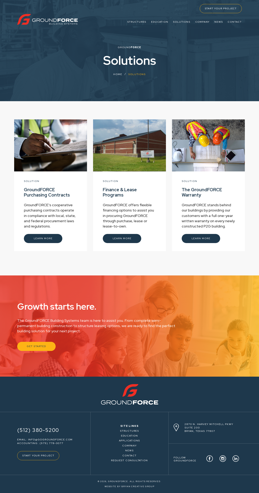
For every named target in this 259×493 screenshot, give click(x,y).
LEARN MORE (43, 238)
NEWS (218, 21)
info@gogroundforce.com (50, 439)
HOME (117, 74)
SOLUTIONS (181, 21)
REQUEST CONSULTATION (129, 460)
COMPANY (202, 21)
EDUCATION (159, 21)
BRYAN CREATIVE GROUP (137, 486)
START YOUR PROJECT (221, 8)
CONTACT (235, 21)
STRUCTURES (136, 21)
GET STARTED (36, 346)
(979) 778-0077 (51, 443)
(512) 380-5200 (38, 430)
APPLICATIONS (129, 440)
